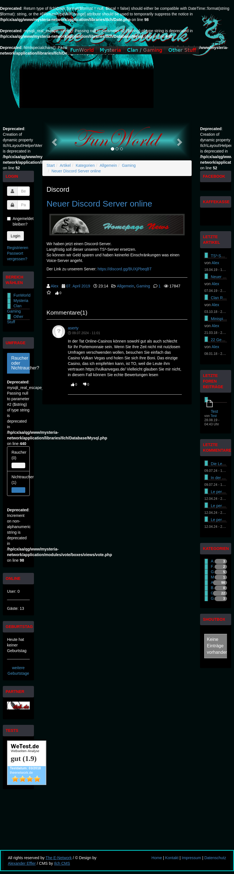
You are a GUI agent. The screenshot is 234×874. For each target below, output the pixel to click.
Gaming (129, 165)
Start (51, 165)
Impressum (191, 858)
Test (214, 411)
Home (157, 858)
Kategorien (85, 165)
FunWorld (21, 295)
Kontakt (171, 858)
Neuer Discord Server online (76, 171)
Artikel (65, 165)
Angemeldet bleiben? (18, 221)
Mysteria (20, 300)
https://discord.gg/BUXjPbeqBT (125, 269)
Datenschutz (215, 858)
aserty (73, 328)
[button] (53, 140)
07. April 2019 (78, 286)
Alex (54, 286)
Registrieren (17, 247)
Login (15, 236)
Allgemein (108, 165)
